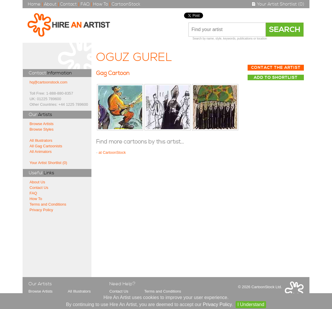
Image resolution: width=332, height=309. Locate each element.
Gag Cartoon (113, 73)
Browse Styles (42, 129)
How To (100, 4)
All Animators (41, 151)
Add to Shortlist (276, 77)
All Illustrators (41, 140)
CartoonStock (126, 4)
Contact (68, 4)
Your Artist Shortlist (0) (277, 4)
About (50, 4)
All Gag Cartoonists (46, 146)
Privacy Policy (41, 210)
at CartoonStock (112, 152)
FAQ (85, 4)
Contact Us (39, 187)
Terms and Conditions (48, 204)
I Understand (250, 304)
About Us (37, 182)
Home (34, 4)
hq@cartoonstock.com (48, 82)
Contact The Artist (276, 67)
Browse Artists (42, 124)
